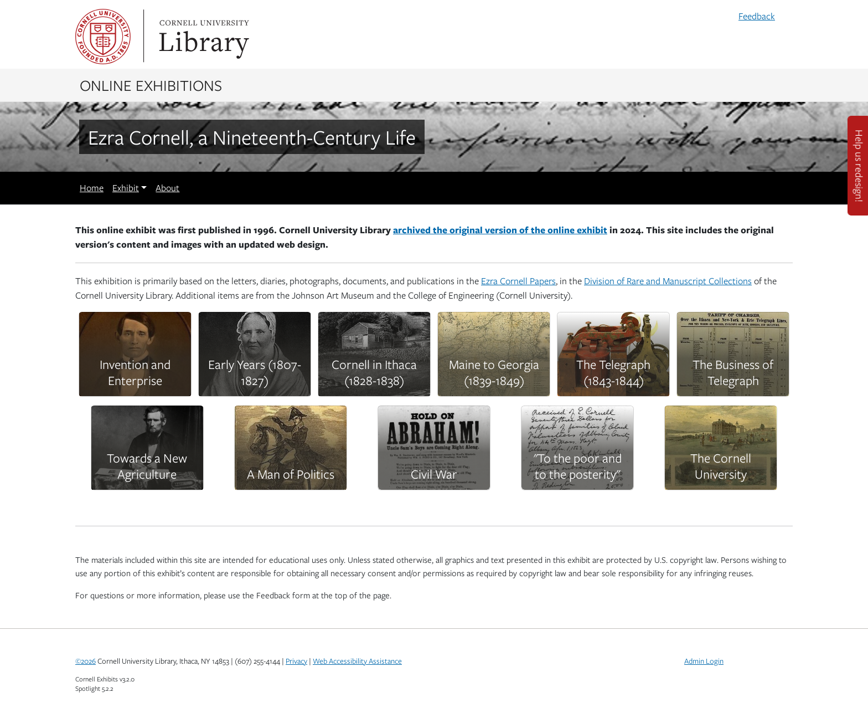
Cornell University (103, 36)
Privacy (296, 661)
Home (92, 188)
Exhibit (125, 188)
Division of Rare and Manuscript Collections (668, 281)
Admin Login (704, 661)
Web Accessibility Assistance (357, 661)
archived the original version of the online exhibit (500, 229)
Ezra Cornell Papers (518, 281)
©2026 (85, 661)
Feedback (756, 16)
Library (202, 36)
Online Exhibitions (151, 85)
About (167, 188)
